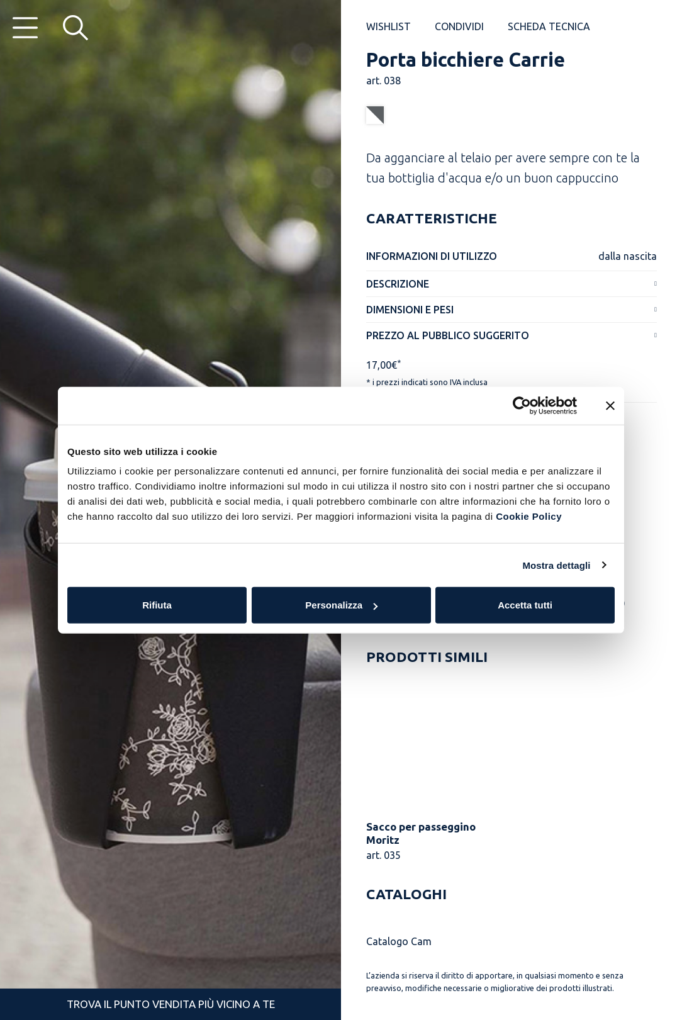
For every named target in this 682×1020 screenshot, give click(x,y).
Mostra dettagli (556, 564)
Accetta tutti (525, 605)
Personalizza (341, 605)
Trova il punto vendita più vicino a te (171, 1004)
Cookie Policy (529, 516)
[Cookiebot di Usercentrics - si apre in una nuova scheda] (522, 405)
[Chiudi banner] (610, 405)
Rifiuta (157, 605)
